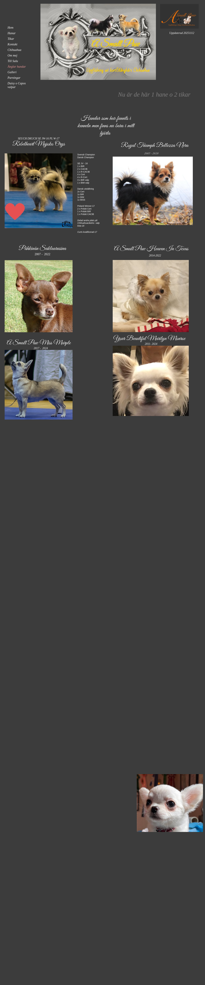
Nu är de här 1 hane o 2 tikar (154, 94)
